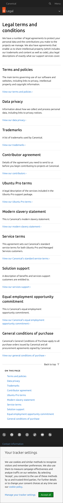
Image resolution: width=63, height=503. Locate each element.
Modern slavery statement (21, 399)
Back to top (50, 364)
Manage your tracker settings (20, 494)
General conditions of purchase (23, 418)
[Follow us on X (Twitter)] (4, 435)
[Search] (50, 3)
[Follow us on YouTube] (43, 435)
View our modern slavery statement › (21, 226)
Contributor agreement (19, 390)
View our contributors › (14, 173)
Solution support (15, 409)
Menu (58, 3)
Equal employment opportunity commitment (30, 414)
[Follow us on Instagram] (27, 435)
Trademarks (13, 385)
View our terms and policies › (17, 91)
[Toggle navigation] (59, 11)
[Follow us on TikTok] (35, 435)
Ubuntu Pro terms (16, 395)
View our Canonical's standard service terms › (26, 258)
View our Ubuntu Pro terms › (17, 201)
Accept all (46, 494)
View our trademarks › (14, 145)
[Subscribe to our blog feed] (50, 435)
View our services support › (16, 287)
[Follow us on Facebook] (12, 435)
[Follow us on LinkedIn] (20, 435)
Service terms (14, 404)
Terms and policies (16, 376)
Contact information (12, 444)
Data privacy (13, 381)
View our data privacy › (14, 120)
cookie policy (15, 486)
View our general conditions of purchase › (24, 355)
